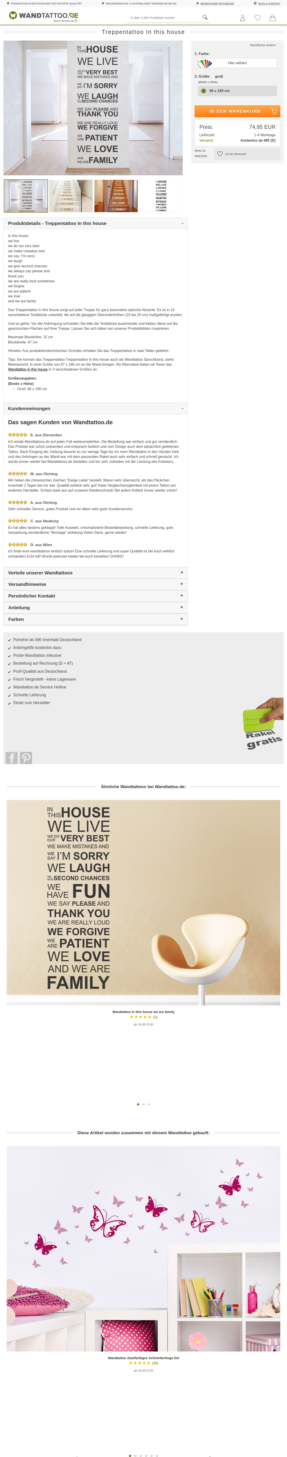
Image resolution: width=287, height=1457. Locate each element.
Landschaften (213, 31)
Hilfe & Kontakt (269, 3)
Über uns (165, 1251)
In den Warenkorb (244, 132)
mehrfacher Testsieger (217, 3)
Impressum (165, 1276)
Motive (115, 31)
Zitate (242, 31)
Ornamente (178, 31)
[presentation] (77, 1210)
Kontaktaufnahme (122, 1259)
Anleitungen (263, 1256)
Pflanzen (88, 31)
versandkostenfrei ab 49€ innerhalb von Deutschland (242, 1226)
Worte (63, 31)
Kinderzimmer (144, 31)
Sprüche (38, 31)
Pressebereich (165, 1259)
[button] (138, 926)
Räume (14, 31)
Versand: (206, 161)
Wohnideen (263, 1291)
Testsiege (165, 1267)
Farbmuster (122, 1267)
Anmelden (50, 1282)
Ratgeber (271, 31)
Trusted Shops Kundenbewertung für (106, 1313)
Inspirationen (263, 1274)
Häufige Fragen (121, 1251)
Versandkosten (122, 1276)
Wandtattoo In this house (28, 389)
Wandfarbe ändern (263, 65)
